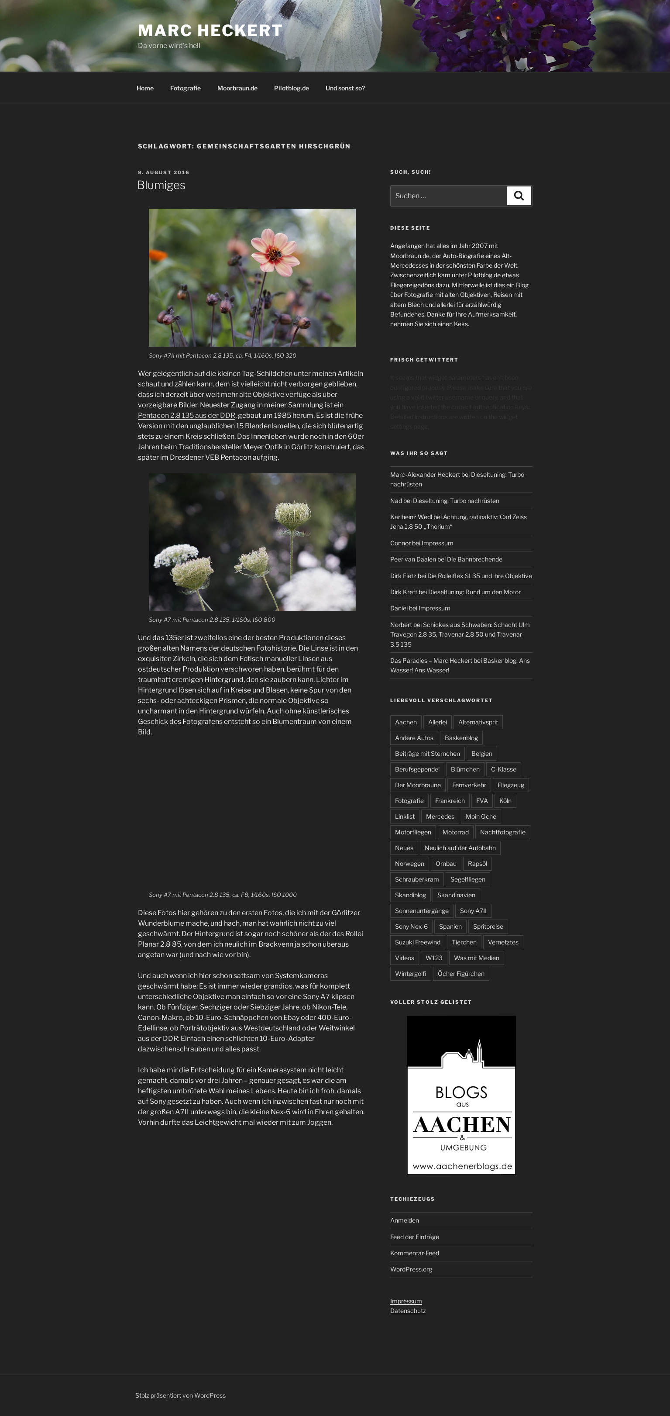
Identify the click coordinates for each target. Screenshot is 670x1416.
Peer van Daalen (413, 559)
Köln (505, 800)
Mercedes (440, 816)
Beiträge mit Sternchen (427, 753)
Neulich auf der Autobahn (460, 847)
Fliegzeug (511, 785)
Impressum (438, 543)
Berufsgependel (417, 769)
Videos (404, 957)
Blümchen (465, 769)
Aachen (406, 722)
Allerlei (437, 722)
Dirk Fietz (403, 575)
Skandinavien (456, 895)
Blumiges (161, 185)
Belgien (481, 753)
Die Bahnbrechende (474, 559)
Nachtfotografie (503, 832)
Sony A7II (473, 910)
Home (145, 88)
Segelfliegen (467, 879)
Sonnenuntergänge (422, 910)
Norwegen (409, 863)
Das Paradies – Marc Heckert (431, 660)
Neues (404, 847)
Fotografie (185, 88)
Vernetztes (503, 942)
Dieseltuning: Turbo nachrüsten (456, 500)
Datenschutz (408, 1310)
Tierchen (464, 942)
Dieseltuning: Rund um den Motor (474, 592)
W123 (434, 957)
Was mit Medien (476, 957)
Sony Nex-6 (411, 926)
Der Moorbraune (418, 785)
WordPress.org (411, 1269)
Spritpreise (488, 926)
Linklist (405, 816)
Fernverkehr (469, 785)
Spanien (450, 926)
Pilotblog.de (291, 88)
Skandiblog (410, 895)
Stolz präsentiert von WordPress (180, 1395)
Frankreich (450, 800)
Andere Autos (414, 737)
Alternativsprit (478, 722)
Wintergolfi (410, 973)
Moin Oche (481, 816)
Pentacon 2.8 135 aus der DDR (186, 415)
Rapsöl (477, 863)
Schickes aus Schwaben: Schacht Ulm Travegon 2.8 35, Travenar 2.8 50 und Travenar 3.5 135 (460, 634)
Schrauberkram (417, 879)
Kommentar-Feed (414, 1253)
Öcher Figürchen (461, 973)
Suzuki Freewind (417, 942)
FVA (482, 800)
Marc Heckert (211, 30)
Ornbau (446, 863)
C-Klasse (503, 769)
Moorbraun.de (237, 88)
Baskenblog (461, 737)
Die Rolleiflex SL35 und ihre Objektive (479, 575)
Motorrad (456, 832)
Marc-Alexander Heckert (425, 474)
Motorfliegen (413, 832)
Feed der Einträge (414, 1236)
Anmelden (404, 1220)
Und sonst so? (345, 88)
